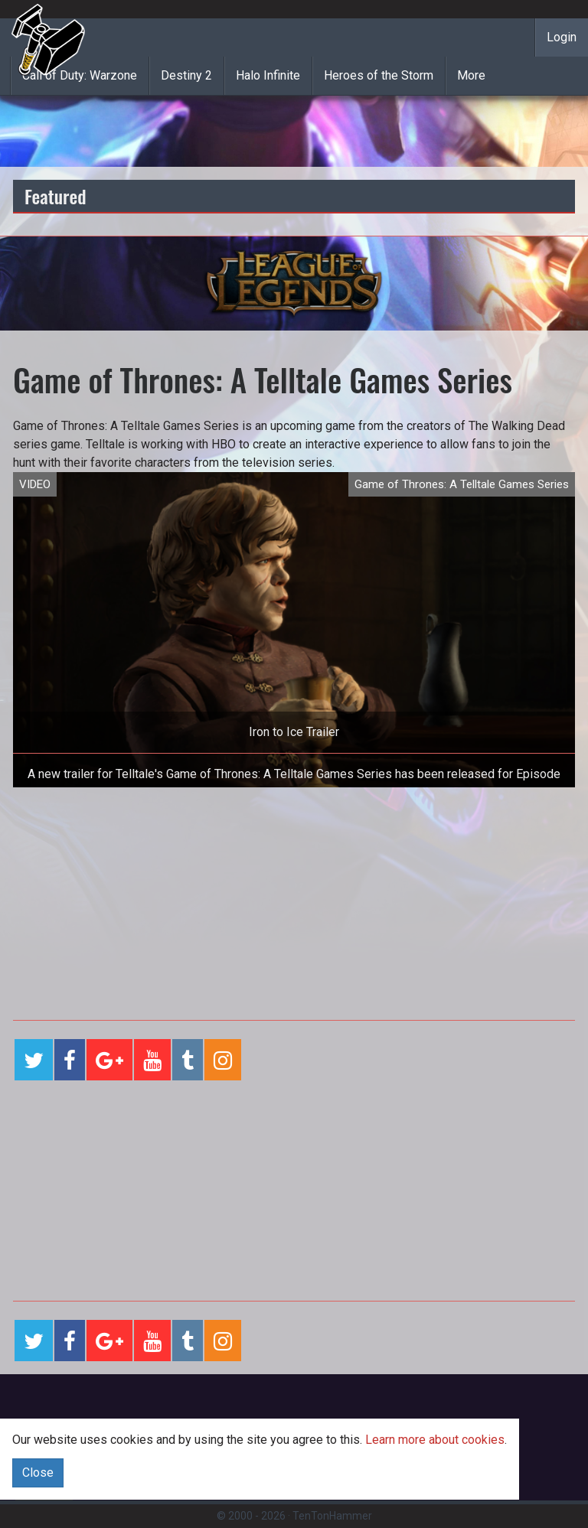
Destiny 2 (186, 75)
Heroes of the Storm (378, 75)
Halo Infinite (268, 75)
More (471, 75)
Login (562, 37)
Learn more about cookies (435, 1439)
